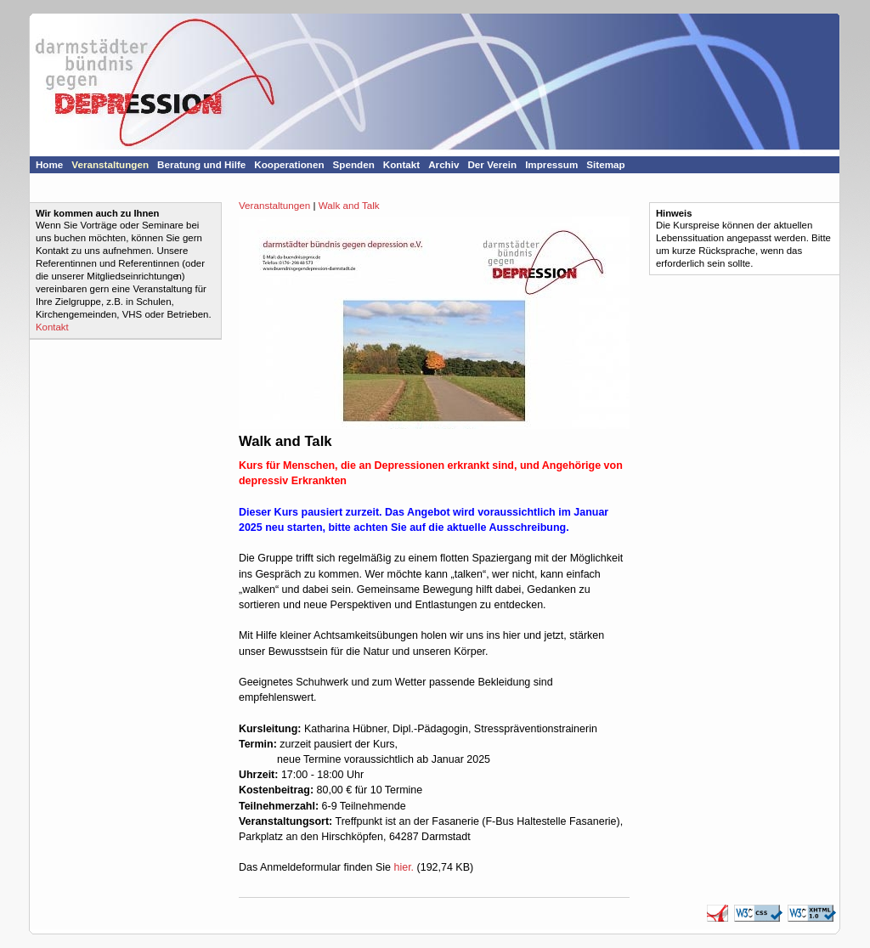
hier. (403, 867)
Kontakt (52, 327)
